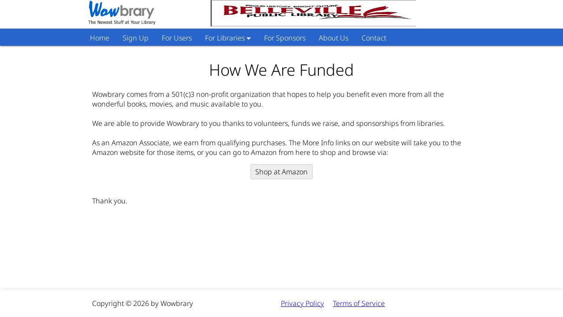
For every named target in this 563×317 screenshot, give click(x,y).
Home (99, 38)
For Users (177, 38)
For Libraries (225, 38)
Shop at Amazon (281, 172)
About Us (333, 38)
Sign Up (136, 38)
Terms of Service (359, 303)
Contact (374, 38)
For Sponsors (285, 38)
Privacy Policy (302, 303)
